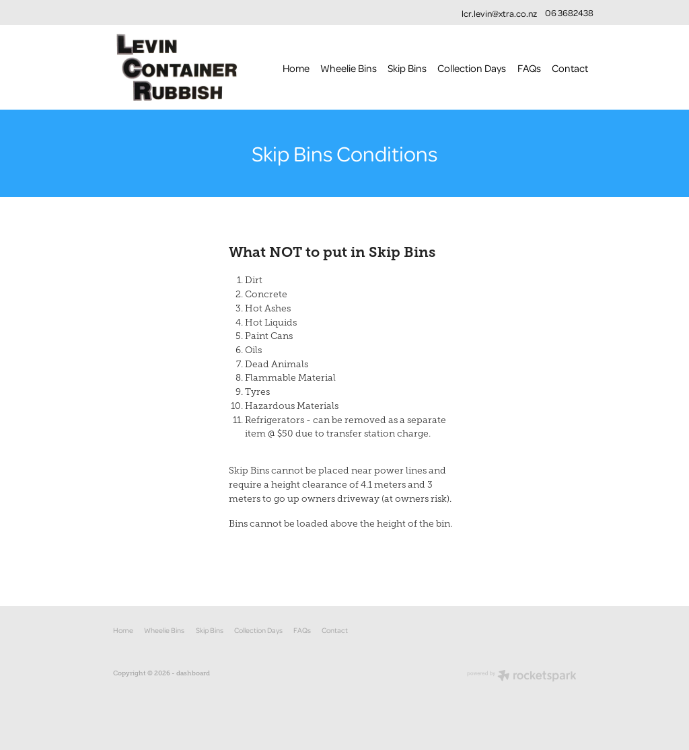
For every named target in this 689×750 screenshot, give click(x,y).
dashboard (193, 673)
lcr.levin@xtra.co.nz (499, 12)
